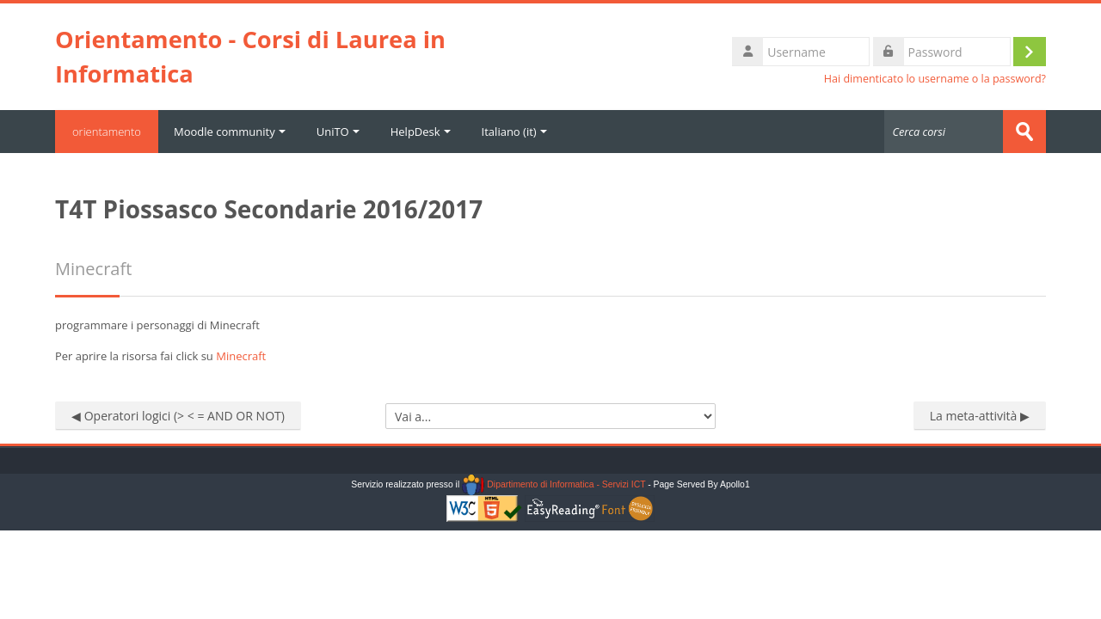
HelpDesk (421, 131)
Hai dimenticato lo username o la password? (935, 78)
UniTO (338, 131)
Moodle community (230, 131)
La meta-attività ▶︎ (980, 416)
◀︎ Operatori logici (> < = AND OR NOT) (178, 416)
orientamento (106, 131)
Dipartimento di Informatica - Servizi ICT (553, 484)
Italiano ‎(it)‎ (514, 131)
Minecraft (241, 356)
